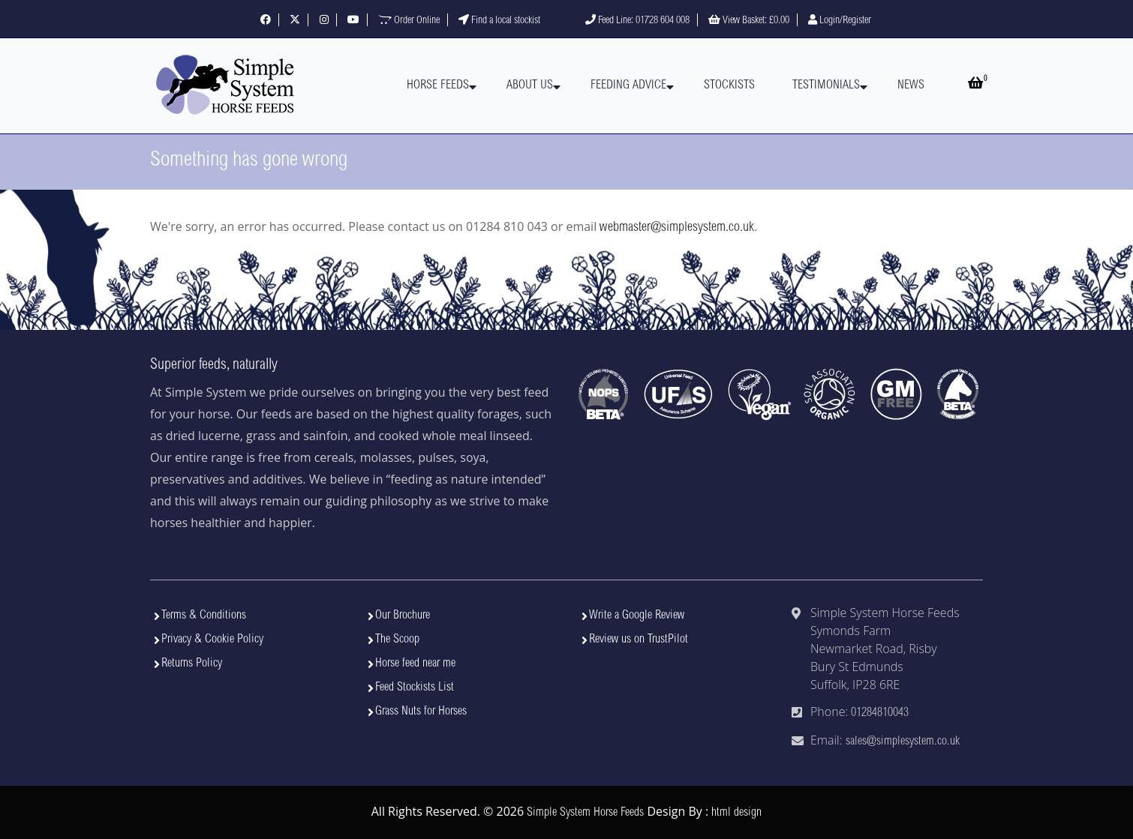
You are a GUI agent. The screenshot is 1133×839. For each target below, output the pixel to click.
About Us (529, 85)
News (910, 85)
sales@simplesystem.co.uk (903, 742)
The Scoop (397, 640)
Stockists (729, 85)
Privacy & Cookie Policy (212, 640)
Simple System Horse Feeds (585, 813)
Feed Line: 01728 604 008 (637, 21)
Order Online (409, 21)
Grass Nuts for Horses (421, 712)
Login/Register (839, 21)
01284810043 (880, 713)
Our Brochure (402, 616)
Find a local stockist (499, 21)
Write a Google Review (636, 616)
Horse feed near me (415, 664)
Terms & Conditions (203, 616)
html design (736, 813)
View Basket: (748, 21)
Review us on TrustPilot (638, 640)
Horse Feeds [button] (438, 85)
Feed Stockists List (414, 688)
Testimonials (826, 85)
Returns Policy (191, 664)
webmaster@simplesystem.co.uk (677, 228)
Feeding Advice (628, 85)
